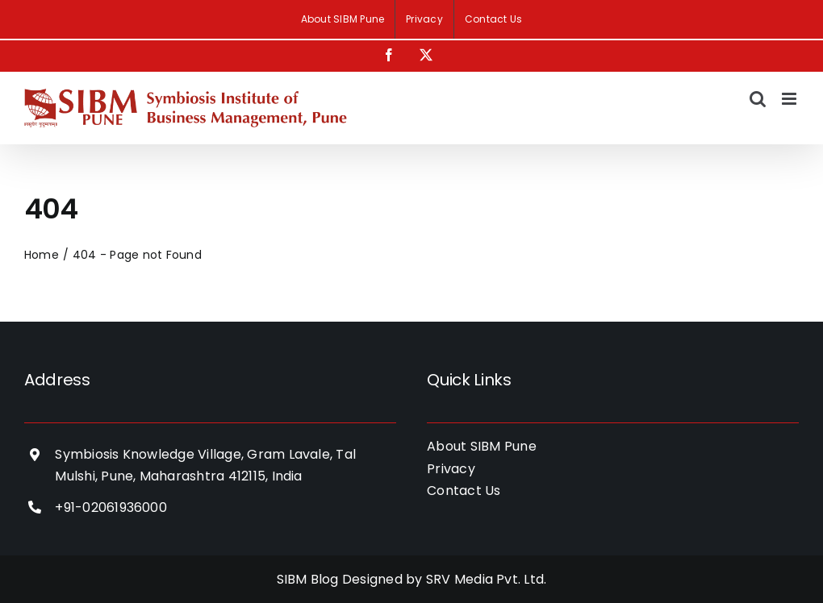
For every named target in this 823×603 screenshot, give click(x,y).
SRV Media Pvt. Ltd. (486, 579)
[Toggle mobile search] (758, 98)
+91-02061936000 (111, 507)
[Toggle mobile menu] (790, 98)
